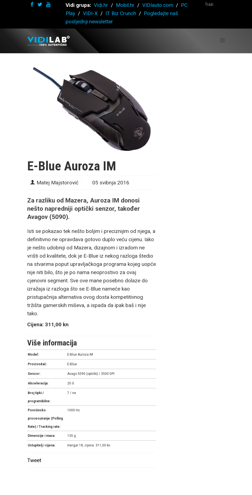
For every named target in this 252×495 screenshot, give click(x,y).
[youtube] (48, 4)
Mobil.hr (125, 5)
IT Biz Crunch (120, 13)
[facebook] (31, 4)
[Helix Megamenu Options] (222, 40)
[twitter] (39, 4)
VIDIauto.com (157, 5)
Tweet (34, 460)
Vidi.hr (102, 5)
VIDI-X (91, 13)
